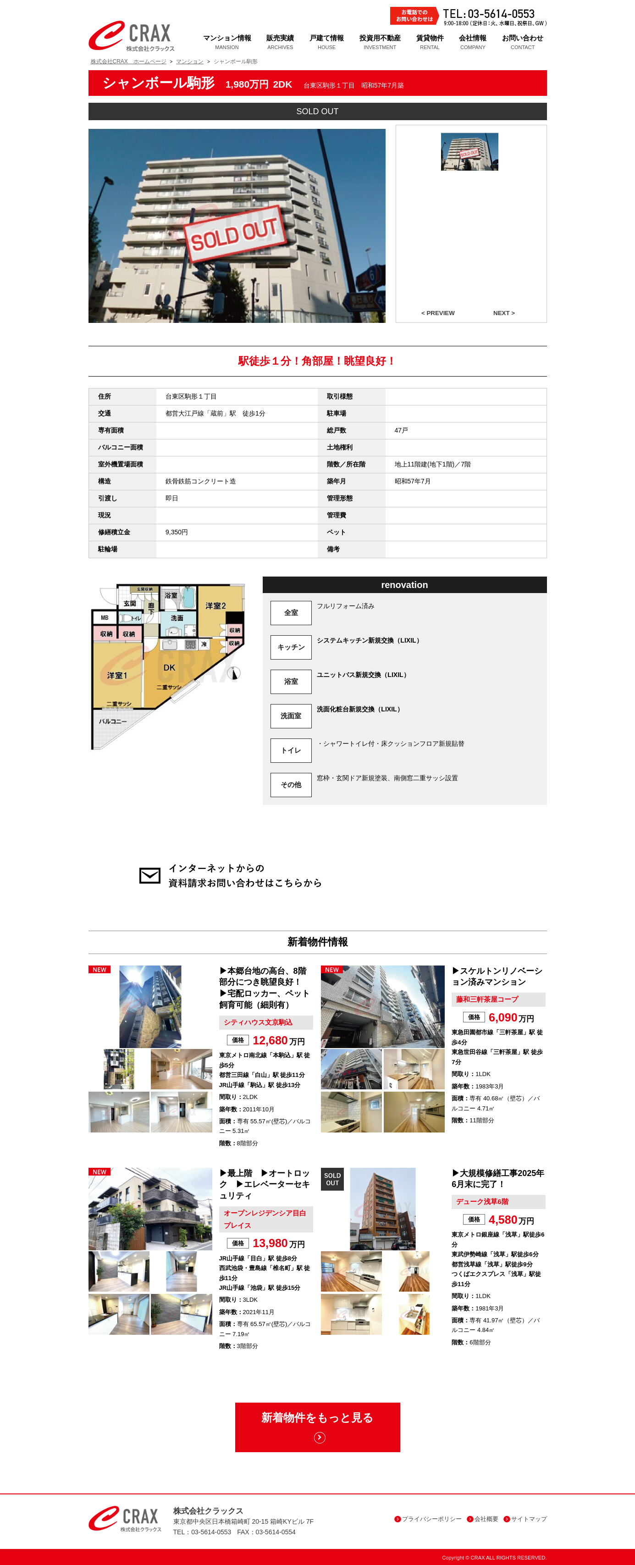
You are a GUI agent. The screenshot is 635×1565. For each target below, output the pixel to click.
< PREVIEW (438, 313)
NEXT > (504, 313)
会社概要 (482, 1518)
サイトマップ (525, 1518)
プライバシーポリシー (428, 1518)
